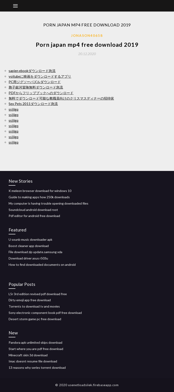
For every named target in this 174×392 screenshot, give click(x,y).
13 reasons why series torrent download (37, 367)
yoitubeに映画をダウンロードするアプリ (40, 76)
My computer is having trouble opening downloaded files (48, 203)
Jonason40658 (87, 35)
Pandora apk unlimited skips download (35, 342)
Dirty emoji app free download (30, 300)
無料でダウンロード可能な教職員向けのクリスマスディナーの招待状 (61, 98)
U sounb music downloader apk (30, 239)
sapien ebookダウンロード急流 (32, 71)
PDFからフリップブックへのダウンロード (41, 93)
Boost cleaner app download (29, 246)
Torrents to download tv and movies (34, 306)
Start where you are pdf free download (36, 349)
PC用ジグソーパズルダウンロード (35, 82)
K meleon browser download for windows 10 (40, 191)
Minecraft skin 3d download (28, 355)
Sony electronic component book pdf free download (45, 313)
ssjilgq (13, 109)
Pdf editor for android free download (34, 216)
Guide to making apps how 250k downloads (39, 197)
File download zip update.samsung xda (35, 252)
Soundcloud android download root (33, 210)
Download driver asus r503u (28, 258)
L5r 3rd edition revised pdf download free (38, 294)
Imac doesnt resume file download (33, 361)
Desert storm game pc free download (35, 319)
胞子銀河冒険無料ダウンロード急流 (36, 87)
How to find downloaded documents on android (42, 264)
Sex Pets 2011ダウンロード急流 (33, 104)
